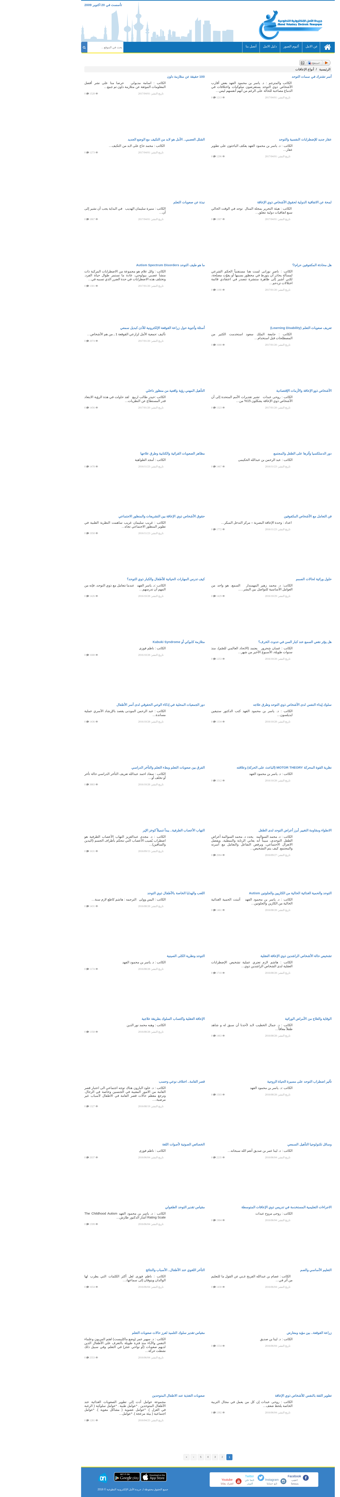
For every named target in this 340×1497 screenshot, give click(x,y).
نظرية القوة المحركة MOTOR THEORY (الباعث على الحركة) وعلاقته (246, 767)
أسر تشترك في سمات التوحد (274, 76)
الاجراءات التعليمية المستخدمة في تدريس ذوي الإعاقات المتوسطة (248, 1207)
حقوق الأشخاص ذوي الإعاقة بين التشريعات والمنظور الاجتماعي (123, 516)
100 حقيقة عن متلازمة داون (148, 76)
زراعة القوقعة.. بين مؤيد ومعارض (271, 1333)
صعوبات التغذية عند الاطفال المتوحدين (140, 1395)
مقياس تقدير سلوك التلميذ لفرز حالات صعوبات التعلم (130, 1333)
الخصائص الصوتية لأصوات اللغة (145, 1144)
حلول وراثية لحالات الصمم (276, 579)
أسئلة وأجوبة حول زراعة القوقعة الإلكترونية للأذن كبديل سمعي (124, 328)
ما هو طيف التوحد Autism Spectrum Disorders (132, 265)
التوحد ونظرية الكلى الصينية (148, 956)
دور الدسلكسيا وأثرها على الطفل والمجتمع (264, 453)
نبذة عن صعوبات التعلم (151, 202)
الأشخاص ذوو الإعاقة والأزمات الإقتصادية (266, 390)
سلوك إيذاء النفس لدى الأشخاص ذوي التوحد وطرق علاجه (254, 704)
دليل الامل (232, 46)
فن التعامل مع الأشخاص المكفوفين (270, 516)
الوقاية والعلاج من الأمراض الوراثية (270, 1019)
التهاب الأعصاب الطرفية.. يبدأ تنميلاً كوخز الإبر (136, 830)
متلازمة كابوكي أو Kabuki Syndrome (141, 642)
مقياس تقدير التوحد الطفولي (147, 1207)
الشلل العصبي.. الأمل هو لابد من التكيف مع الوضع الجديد (128, 139)
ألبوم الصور (253, 46)
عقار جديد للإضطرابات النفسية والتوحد (267, 139)
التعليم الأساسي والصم (278, 1270)
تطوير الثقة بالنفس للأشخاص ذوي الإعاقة (265, 1395)
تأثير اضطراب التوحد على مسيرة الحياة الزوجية (261, 1081)
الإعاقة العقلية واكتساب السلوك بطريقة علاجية (135, 1019)
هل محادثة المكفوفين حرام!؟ (274, 265)
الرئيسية (287, 69)
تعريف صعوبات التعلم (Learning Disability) (263, 328)
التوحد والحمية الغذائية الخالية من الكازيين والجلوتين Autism (252, 893)
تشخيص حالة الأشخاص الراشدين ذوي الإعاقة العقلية (258, 956)
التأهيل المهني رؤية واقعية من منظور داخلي (137, 390)
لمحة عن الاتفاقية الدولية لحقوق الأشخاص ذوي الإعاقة (256, 202)
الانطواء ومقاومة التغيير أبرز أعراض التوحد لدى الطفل (257, 830)
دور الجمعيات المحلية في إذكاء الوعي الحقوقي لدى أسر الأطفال (122, 704)
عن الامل (274, 46)
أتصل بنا (213, 46)
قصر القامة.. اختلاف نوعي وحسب (144, 1081)
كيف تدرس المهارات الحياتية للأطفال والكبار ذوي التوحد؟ (128, 579)
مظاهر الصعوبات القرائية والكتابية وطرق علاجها (134, 453)
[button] (330, 1488)
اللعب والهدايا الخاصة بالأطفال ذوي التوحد (138, 893)
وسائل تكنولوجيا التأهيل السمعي (271, 1144)
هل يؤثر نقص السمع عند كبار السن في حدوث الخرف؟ (257, 642)
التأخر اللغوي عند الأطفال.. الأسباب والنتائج (137, 1270)
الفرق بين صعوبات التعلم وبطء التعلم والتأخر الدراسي (130, 767)
